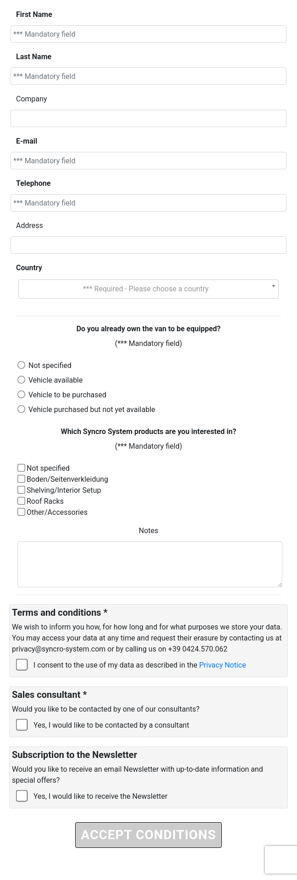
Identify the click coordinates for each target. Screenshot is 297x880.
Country (29, 267)
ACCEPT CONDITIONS (148, 834)
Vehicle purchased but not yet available (91, 409)
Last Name (33, 56)
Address (29, 225)
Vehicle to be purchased (67, 394)
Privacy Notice (222, 665)
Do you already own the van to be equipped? (149, 328)
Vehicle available (55, 380)
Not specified (50, 365)
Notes (149, 530)
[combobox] (148, 289)
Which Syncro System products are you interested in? (148, 431)
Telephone (33, 183)
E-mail (26, 141)
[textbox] (148, 289)
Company (31, 99)
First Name (34, 14)
